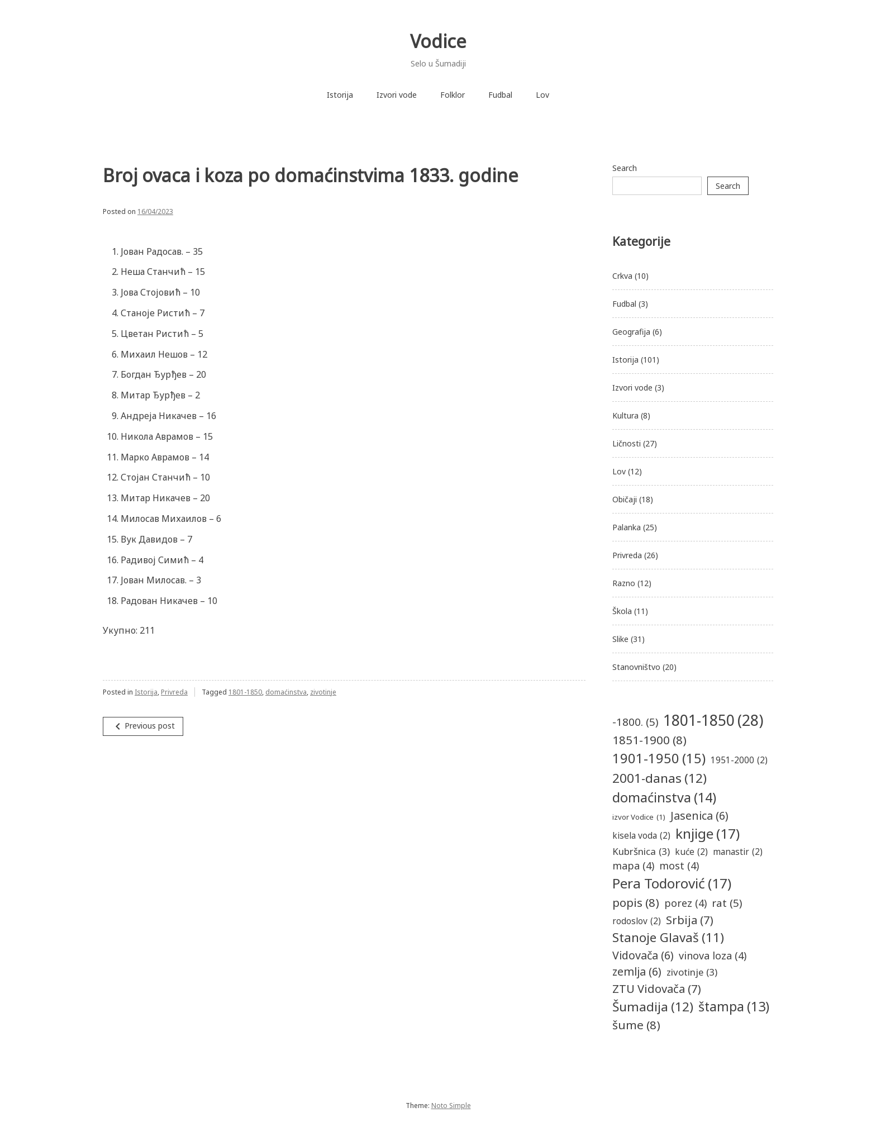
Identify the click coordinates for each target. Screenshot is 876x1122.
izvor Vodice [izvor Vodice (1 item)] (638, 817)
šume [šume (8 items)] (636, 1025)
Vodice (438, 41)
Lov (542, 94)
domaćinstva (286, 692)
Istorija (340, 94)
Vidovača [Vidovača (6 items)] (643, 955)
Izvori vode (397, 94)
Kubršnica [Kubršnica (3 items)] (641, 851)
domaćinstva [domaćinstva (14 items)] (664, 797)
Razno (623, 583)
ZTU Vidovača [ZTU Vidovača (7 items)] (656, 988)
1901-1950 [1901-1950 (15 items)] (659, 759)
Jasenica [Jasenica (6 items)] (699, 815)
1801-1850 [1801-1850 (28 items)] (713, 720)
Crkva (622, 275)
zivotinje (323, 692)
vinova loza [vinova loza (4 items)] (712, 955)
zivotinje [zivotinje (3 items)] (691, 972)
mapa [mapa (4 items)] (633, 865)
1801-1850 (245, 692)
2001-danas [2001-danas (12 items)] (659, 778)
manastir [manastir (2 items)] (738, 851)
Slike (620, 639)
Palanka (626, 527)
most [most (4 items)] (679, 865)
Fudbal (500, 94)
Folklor (452, 94)
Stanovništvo (636, 667)
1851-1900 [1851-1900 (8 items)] (649, 740)
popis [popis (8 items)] (635, 902)
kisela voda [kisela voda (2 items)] (641, 835)
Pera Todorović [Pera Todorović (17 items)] (671, 883)
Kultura (625, 415)
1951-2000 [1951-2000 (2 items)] (739, 760)
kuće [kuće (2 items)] (691, 851)
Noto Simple (451, 1105)
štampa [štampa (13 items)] (733, 1006)
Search (624, 168)
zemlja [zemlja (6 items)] (636, 971)
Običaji (624, 499)
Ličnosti (626, 443)
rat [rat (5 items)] (727, 903)
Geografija (631, 331)
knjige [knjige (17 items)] (707, 834)
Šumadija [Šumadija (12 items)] (652, 1006)
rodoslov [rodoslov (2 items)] (636, 921)
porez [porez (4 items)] (685, 903)
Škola (622, 611)
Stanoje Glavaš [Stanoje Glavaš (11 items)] (668, 937)
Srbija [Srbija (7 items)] (689, 919)
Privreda (174, 692)
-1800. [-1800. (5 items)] (635, 722)
